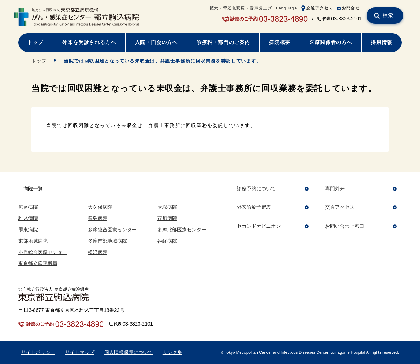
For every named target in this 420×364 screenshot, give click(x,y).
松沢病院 (97, 252)
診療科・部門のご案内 (223, 42)
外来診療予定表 (254, 207)
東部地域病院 (33, 241)
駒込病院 (28, 218)
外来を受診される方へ (89, 42)
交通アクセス (319, 8)
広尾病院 (28, 207)
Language (286, 8)
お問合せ (351, 8)
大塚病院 (167, 207)
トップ (35, 42)
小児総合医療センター (42, 252)
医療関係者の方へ (330, 42)
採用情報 (381, 42)
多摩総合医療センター (112, 229)
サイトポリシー (38, 352)
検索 (388, 15)
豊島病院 (97, 218)
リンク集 (172, 352)
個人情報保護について (128, 352)
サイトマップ (79, 352)
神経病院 (167, 241)
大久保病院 (100, 207)
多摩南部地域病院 (107, 241)
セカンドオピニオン (259, 226)
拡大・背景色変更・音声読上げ (241, 8)
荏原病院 (167, 218)
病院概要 (279, 42)
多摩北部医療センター (182, 229)
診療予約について (256, 188)
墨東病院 (28, 229)
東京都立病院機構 (37, 263)
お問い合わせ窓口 (344, 226)
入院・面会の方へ (156, 42)
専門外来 (335, 188)
